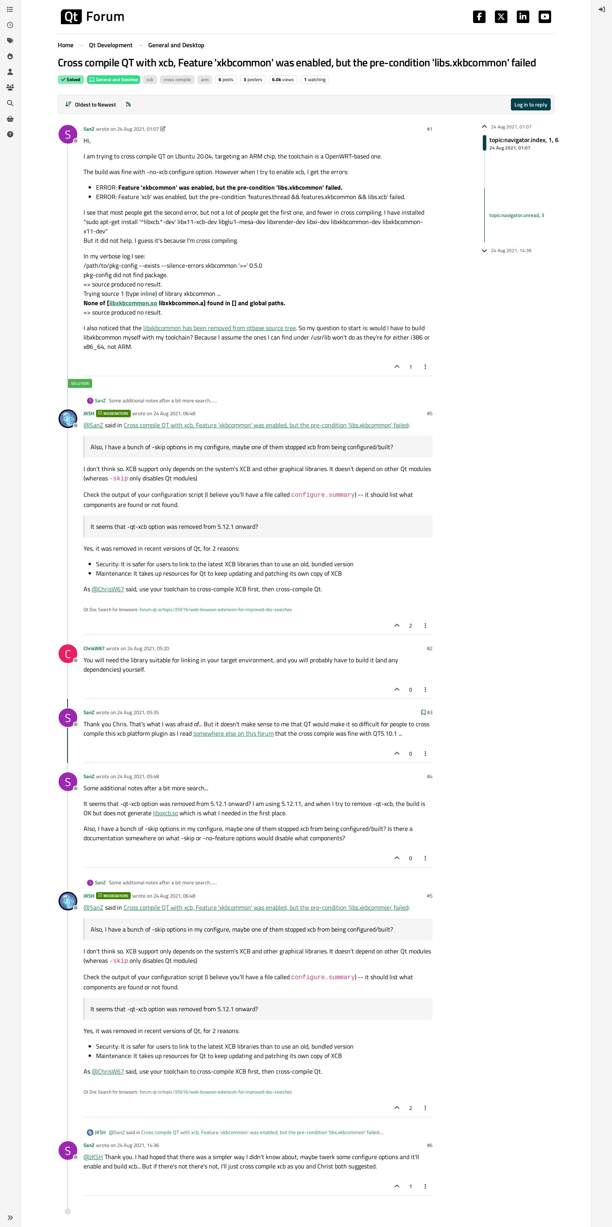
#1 (429, 129)
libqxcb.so (165, 813)
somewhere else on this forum (233, 733)
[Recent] (10, 25)
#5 (429, 413)
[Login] (602, 9)
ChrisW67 (94, 648)
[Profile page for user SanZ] (68, 134)
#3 (429, 712)
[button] (10, 1217)
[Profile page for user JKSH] (68, 418)
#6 (429, 1145)
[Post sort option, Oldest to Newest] (90, 104)
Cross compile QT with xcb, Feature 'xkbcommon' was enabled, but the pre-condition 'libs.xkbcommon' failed (266, 425)
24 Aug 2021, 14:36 (138, 1145)
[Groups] (10, 87)
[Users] (10, 72)
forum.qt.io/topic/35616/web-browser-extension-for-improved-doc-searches (216, 609)
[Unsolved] (10, 134)
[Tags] (10, 40)
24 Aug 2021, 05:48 (138, 776)
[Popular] (10, 56)
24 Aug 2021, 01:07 (138, 129)
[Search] (10, 103)
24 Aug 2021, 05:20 (148, 648)
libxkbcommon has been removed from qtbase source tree (219, 328)
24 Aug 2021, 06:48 (174, 413)
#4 (429, 776)
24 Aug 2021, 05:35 (138, 712)
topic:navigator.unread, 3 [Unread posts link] (516, 215)
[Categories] (10, 9)
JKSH (89, 413)
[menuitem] (602, 9)
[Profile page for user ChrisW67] (68, 653)
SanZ (89, 129)
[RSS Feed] (128, 104)
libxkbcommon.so (133, 303)
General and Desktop (113, 79)
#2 (429, 648)
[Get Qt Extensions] (10, 118)
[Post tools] (426, 367)
